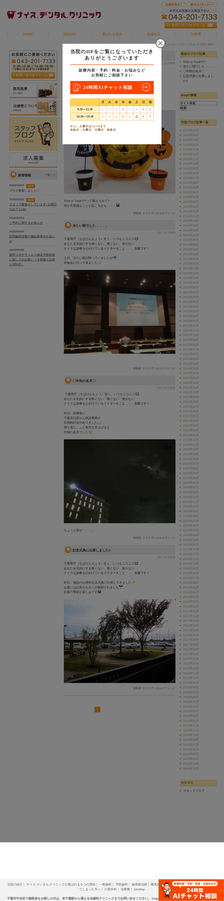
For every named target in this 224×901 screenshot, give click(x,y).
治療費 (125, 882)
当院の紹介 (15, 877)
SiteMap (139, 882)
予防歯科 (122, 877)
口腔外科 (111, 882)
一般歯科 (105, 877)
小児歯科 (194, 877)
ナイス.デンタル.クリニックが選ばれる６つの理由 (61, 877)
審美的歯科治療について (167, 877)
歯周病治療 (139, 877)
